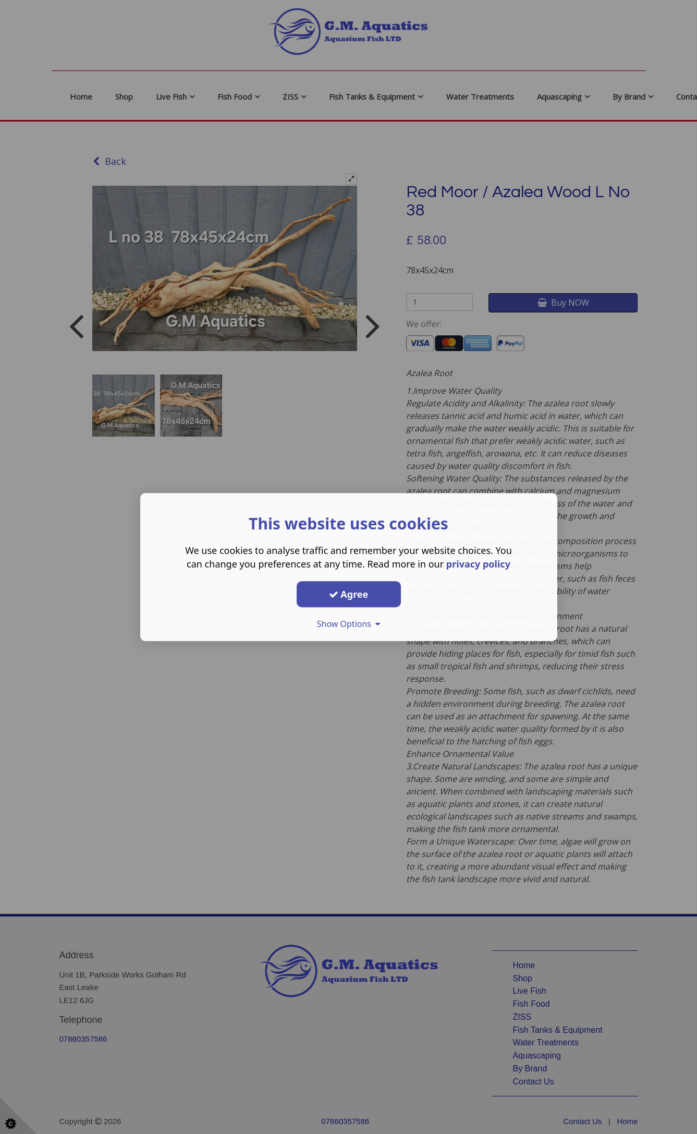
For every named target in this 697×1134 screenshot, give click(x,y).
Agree (349, 594)
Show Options (349, 624)
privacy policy (478, 564)
